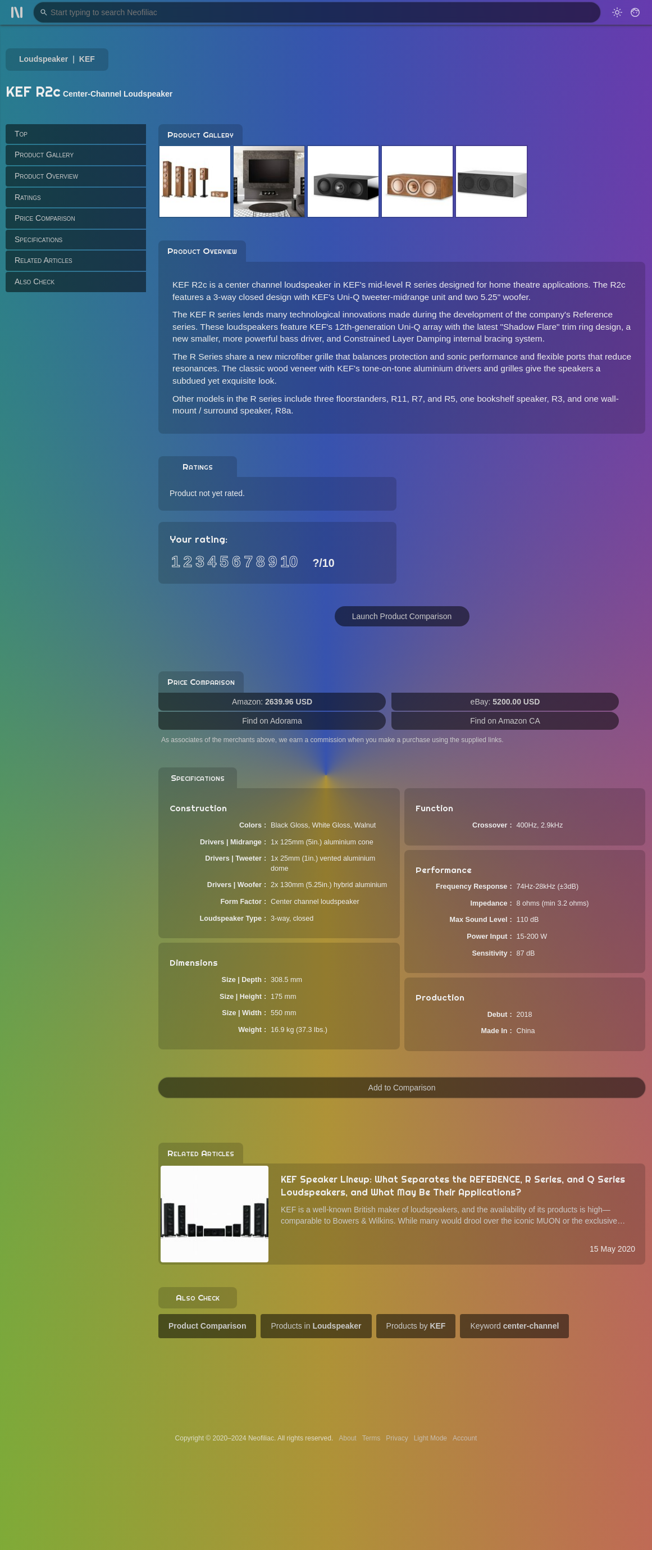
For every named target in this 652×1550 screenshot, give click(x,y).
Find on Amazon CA (505, 720)
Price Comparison (45, 217)
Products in (316, 1325)
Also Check (34, 281)
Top (21, 133)
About (347, 1438)
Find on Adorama (272, 720)
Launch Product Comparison (402, 616)
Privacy (397, 1438)
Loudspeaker (43, 58)
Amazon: (272, 701)
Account (465, 1438)
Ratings (28, 197)
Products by (416, 1325)
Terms (371, 1438)
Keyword (514, 1325)
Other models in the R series (227, 398)
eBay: (505, 701)
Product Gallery (44, 154)
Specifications (38, 239)
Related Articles (43, 260)
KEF (87, 58)
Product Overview (46, 175)
